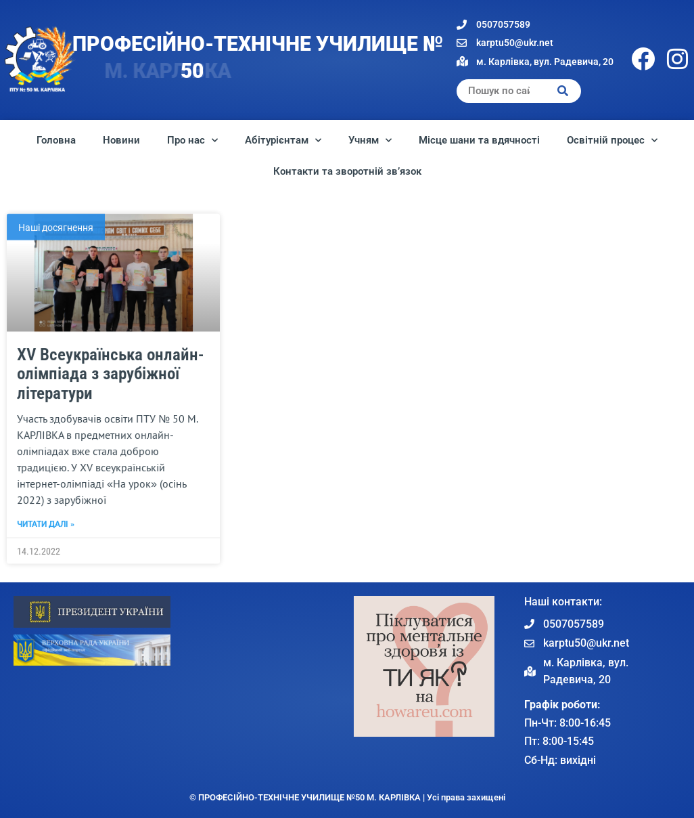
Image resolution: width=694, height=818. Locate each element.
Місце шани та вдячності (479, 140)
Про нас (192, 140)
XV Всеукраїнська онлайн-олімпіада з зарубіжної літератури (110, 430)
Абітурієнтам (283, 140)
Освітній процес (612, 140)
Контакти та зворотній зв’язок (347, 171)
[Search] (562, 91)
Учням (370, 140)
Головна (56, 140)
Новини (121, 140)
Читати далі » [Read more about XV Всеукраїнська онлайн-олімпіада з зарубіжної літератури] (45, 580)
